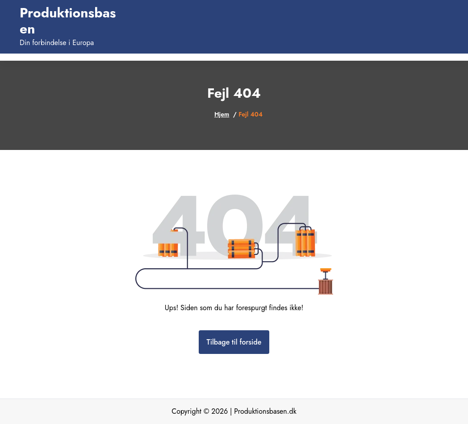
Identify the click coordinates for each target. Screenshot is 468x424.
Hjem (222, 114)
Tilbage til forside (234, 342)
